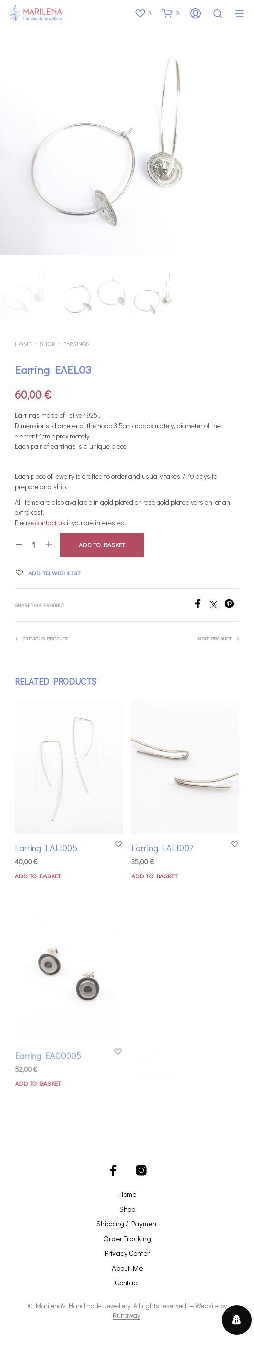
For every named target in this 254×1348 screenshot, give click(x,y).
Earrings (76, 343)
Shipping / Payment (127, 1223)
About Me (127, 1268)
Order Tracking (127, 1238)
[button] (142, 13)
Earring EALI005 (46, 848)
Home (23, 343)
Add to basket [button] (38, 876)
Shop (47, 343)
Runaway (126, 1315)
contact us (50, 522)
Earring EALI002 (163, 845)
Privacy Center (127, 1253)
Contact (127, 1282)
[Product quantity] (34, 545)
